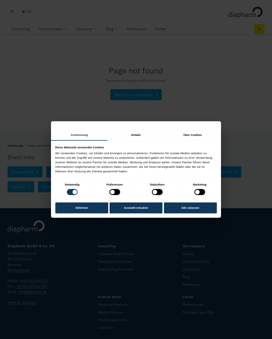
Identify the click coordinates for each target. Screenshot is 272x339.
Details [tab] (136, 134)
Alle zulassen (190, 207)
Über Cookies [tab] (192, 134)
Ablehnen (81, 207)
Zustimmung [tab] (79, 134)
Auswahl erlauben (136, 207)
